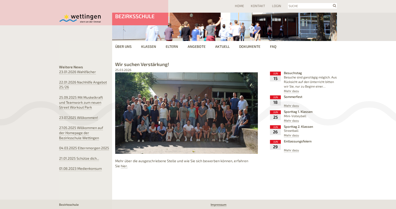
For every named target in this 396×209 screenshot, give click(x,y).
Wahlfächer (77, 72)
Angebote (197, 46)
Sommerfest (293, 97)
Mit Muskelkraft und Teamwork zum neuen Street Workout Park (81, 102)
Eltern (172, 46)
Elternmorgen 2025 (84, 148)
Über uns (123, 46)
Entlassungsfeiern (298, 141)
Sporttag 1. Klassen (298, 112)
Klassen (148, 46)
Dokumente (249, 46)
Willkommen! (78, 117)
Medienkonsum (80, 168)
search (334, 5)
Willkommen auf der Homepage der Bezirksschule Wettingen (81, 133)
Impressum (219, 204)
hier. (124, 166)
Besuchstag (293, 73)
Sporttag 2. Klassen (298, 126)
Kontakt (258, 6)
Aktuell (222, 46)
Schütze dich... (79, 158)
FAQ (273, 46)
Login (276, 6)
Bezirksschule (135, 16)
